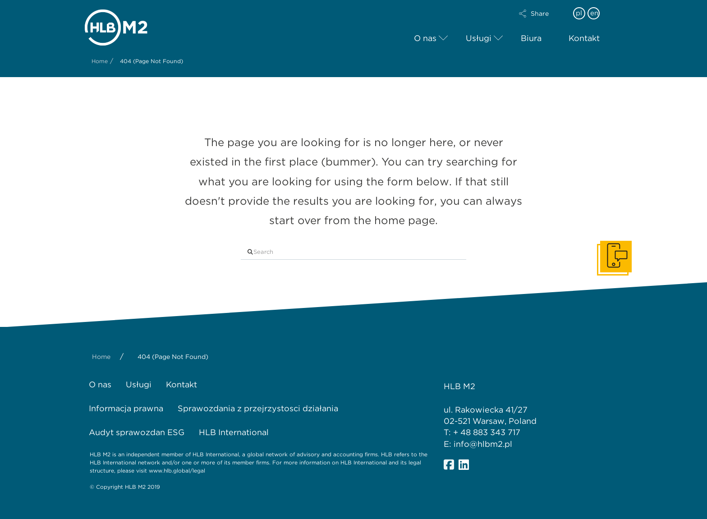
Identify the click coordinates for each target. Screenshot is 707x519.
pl (579, 13)
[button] (541, 13)
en (594, 13)
